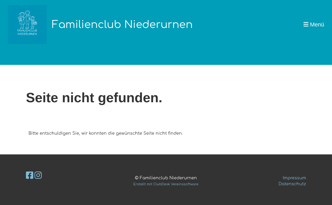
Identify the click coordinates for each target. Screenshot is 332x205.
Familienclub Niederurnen (122, 24)
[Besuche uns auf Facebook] (29, 175)
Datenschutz (292, 184)
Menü (313, 24)
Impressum (294, 178)
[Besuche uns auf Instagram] (38, 175)
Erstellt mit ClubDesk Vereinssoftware (165, 184)
